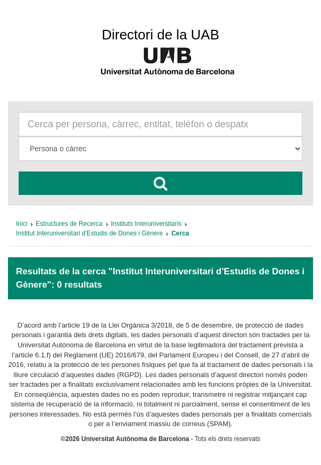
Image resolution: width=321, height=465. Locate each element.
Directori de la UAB (160, 35)
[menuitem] (21, 224)
